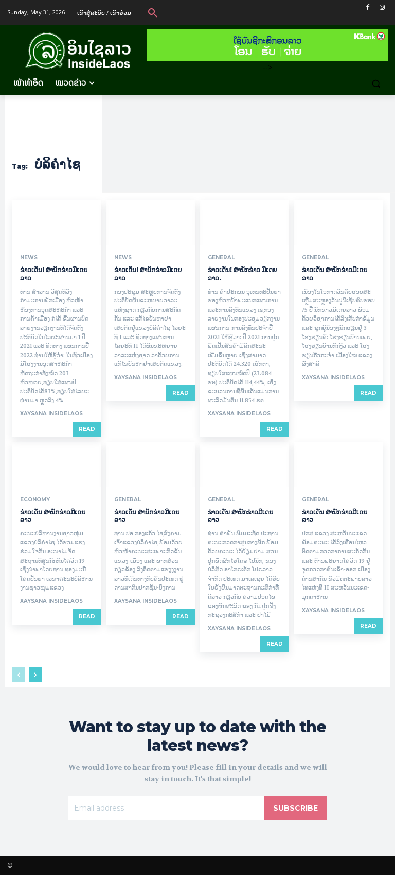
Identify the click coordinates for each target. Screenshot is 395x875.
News (29, 257)
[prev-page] (18, 674)
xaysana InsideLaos (51, 413)
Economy (35, 499)
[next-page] (35, 674)
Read (87, 429)
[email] (166, 808)
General (221, 257)
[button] (152, 12)
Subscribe (295, 808)
